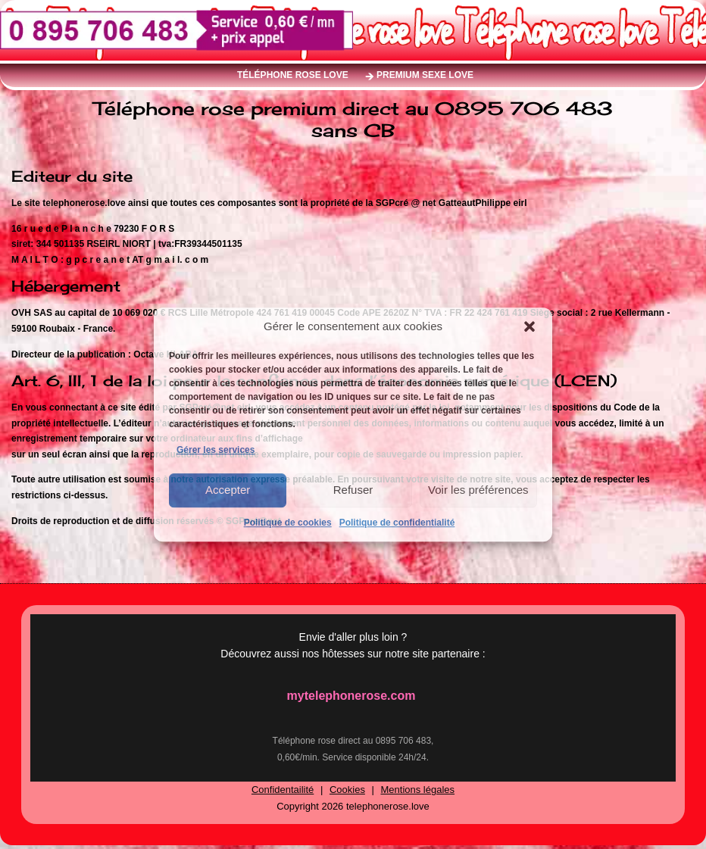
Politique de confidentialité (397, 522)
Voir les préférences (478, 489)
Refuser (353, 489)
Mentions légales (418, 789)
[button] (529, 326)
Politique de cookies (288, 522)
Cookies (347, 789)
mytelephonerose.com (351, 695)
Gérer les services (215, 450)
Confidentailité (282, 789)
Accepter (227, 489)
